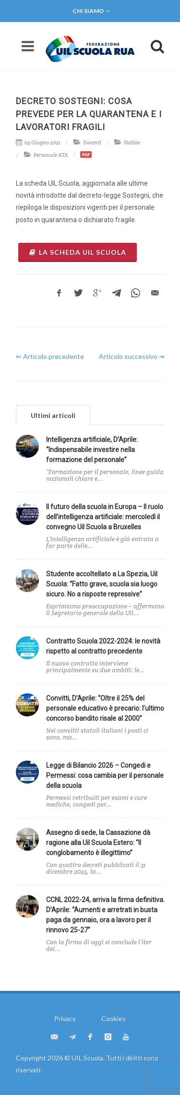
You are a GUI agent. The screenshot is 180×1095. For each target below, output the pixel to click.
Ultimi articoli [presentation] (53, 415)
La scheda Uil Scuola (77, 252)
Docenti (92, 142)
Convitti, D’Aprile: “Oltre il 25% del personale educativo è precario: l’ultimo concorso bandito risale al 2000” (105, 708)
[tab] (53, 415)
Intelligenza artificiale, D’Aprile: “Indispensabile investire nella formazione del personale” (92, 450)
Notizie (132, 142)
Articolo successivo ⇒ (132, 356)
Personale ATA (51, 155)
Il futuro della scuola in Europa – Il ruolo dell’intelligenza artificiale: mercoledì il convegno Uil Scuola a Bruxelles (104, 517)
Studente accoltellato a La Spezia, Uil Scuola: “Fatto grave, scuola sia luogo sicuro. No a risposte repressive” (101, 584)
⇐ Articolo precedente (50, 356)
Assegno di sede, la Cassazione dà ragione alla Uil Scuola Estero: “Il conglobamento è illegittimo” (98, 843)
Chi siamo (91, 11)
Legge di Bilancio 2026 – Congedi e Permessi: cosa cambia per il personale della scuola (105, 775)
